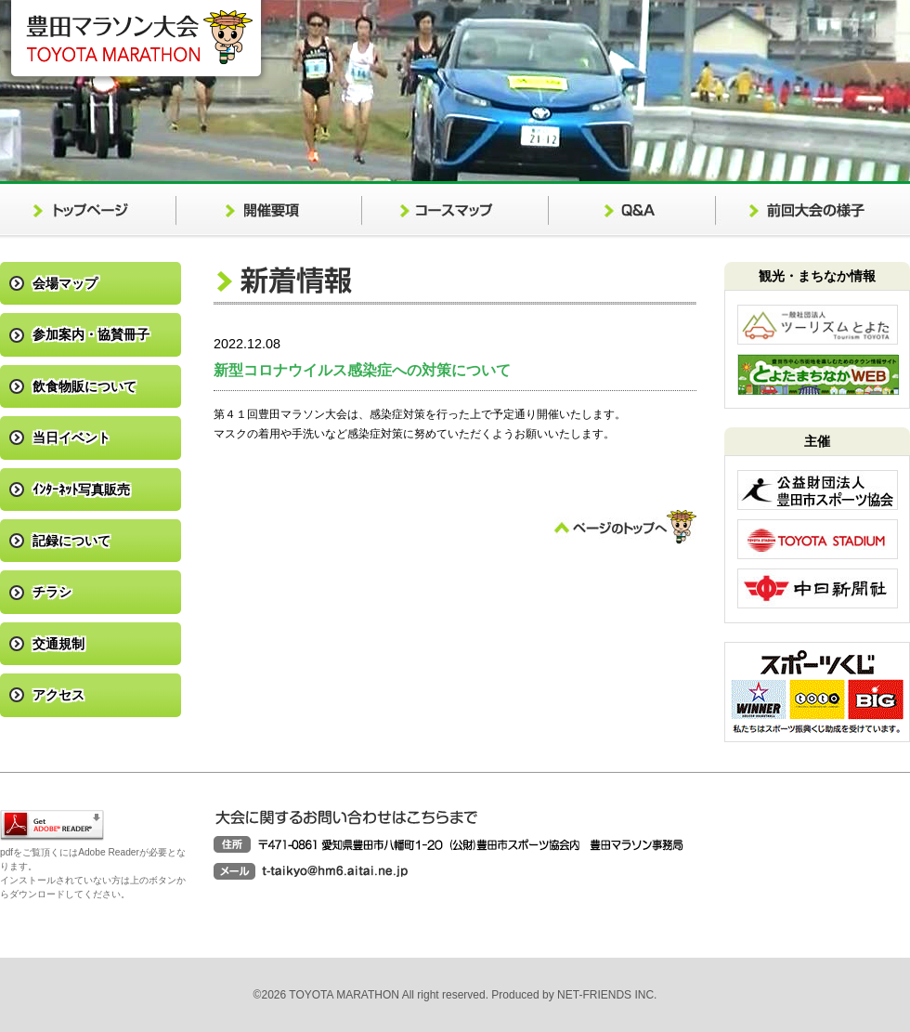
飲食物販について (84, 386)
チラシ (52, 591)
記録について (71, 540)
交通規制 (58, 643)
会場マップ (65, 283)
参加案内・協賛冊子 (91, 334)
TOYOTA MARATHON (345, 994)
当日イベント (71, 437)
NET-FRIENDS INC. (606, 994)
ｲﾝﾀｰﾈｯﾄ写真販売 (81, 489)
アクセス (58, 694)
